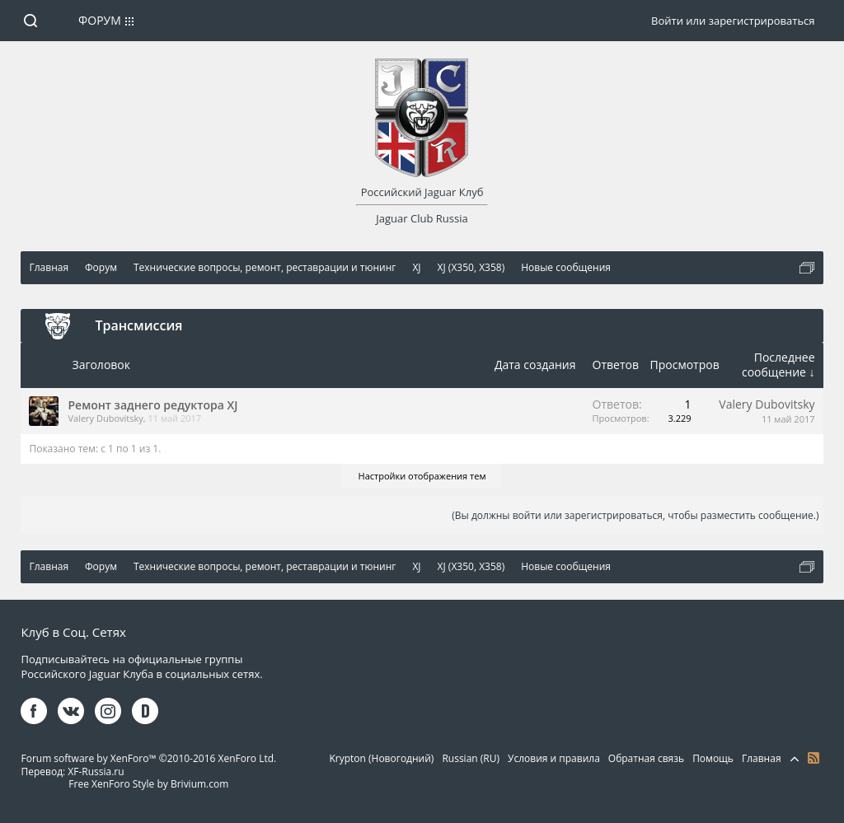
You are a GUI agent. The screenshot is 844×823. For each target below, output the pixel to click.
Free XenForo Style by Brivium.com (148, 784)
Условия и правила (554, 758)
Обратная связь (646, 758)
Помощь (713, 758)
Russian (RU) (470, 758)
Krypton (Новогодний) (381, 758)
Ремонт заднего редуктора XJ (152, 405)
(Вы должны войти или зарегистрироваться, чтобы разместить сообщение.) (635, 515)
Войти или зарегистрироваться (732, 20)
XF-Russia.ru (96, 772)
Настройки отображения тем (422, 476)
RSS (813, 758)
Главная (761, 758)
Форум (99, 20)
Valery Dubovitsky (105, 418)
